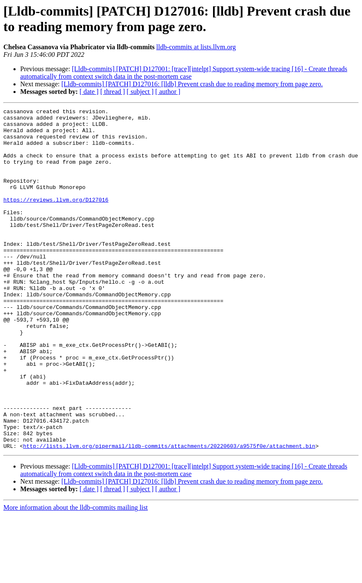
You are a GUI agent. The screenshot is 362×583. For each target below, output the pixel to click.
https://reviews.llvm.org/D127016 (56, 218)
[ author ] (168, 91)
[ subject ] (140, 91)
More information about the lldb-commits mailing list (75, 575)
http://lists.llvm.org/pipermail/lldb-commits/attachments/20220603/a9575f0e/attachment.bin (169, 514)
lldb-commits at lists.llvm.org (196, 47)
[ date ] (89, 91)
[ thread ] (112, 91)
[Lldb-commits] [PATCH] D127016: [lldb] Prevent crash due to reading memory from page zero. (192, 84)
